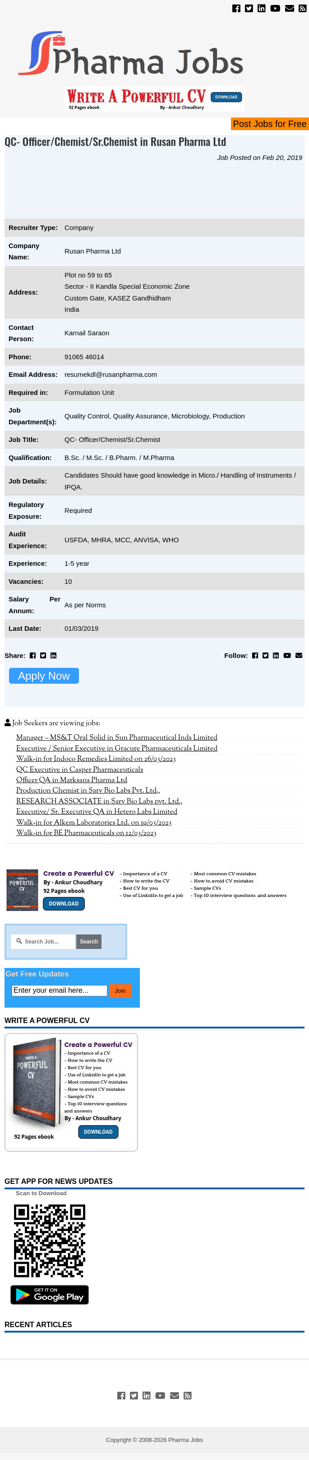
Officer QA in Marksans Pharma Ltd (71, 780)
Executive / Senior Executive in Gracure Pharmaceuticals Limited (116, 749)
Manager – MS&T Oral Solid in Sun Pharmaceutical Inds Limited (116, 738)
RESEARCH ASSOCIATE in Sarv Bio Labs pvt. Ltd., (99, 802)
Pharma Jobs (185, 1440)
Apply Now (44, 676)
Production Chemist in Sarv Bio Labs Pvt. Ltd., (88, 791)
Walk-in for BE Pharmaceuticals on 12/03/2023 (86, 833)
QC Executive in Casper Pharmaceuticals (79, 770)
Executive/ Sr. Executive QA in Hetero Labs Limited (96, 812)
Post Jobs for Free (270, 124)
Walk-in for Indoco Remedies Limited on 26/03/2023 (96, 759)
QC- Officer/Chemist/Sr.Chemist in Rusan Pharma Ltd (115, 141)
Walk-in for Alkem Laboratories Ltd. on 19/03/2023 (94, 823)
